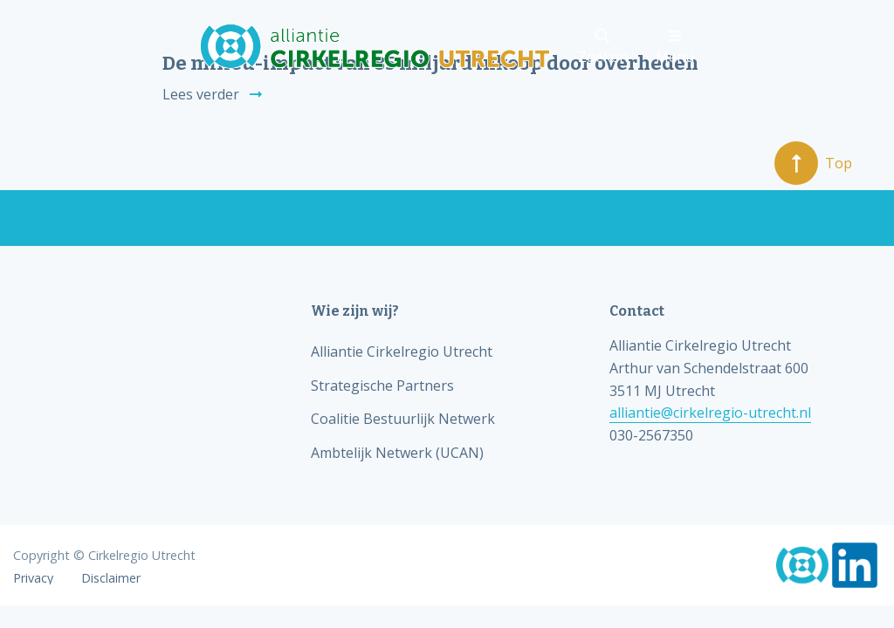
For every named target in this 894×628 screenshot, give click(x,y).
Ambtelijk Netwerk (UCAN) (397, 452)
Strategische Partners (382, 385)
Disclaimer (111, 578)
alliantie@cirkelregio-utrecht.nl (710, 412)
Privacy (33, 578)
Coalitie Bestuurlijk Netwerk (403, 418)
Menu (675, 47)
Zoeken (603, 47)
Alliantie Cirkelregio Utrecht (401, 351)
